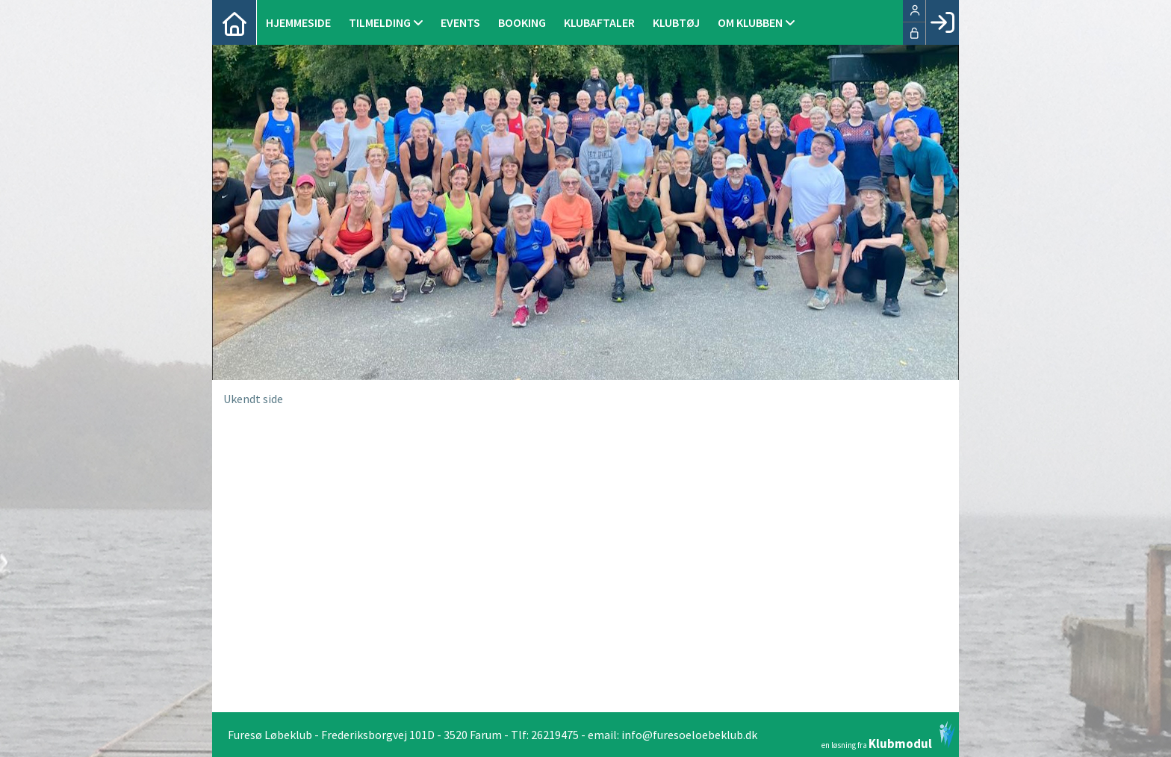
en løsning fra (888, 735)
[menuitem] (234, 22)
